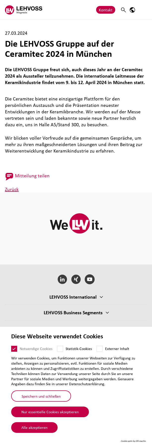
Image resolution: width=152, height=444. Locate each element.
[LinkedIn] (62, 279)
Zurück (12, 189)
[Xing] (76, 279)
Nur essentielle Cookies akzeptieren (50, 412)
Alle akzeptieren (34, 427)
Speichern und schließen (41, 396)
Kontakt (106, 9)
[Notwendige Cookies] (14, 349)
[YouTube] (89, 279)
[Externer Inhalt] (100, 349)
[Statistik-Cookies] (60, 349)
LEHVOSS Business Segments (73, 312)
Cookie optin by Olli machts (133, 441)
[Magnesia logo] (23, 9)
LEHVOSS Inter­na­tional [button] (73, 297)
